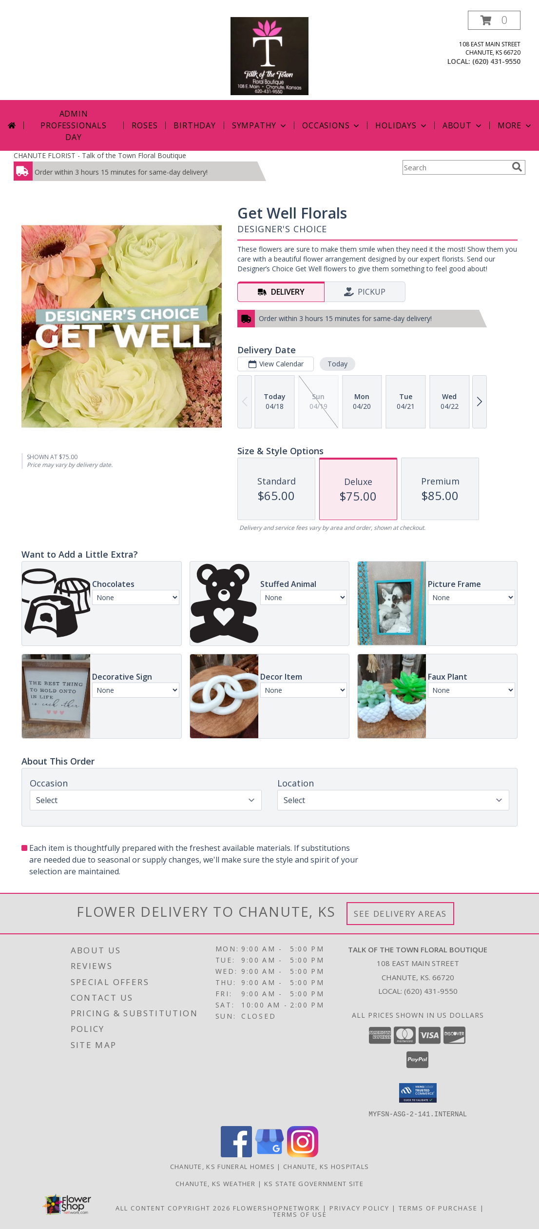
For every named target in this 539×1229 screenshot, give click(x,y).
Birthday (194, 125)
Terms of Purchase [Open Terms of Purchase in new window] (438, 1207)
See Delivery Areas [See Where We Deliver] (400, 913)
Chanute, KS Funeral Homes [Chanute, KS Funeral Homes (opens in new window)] (222, 1166)
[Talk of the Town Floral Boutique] (269, 55)
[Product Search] (455, 167)
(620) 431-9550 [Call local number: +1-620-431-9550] (496, 61)
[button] (494, 20)
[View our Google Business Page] (269, 1154)
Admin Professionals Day (73, 125)
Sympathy (260, 125)
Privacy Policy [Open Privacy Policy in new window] (359, 1207)
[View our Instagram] (302, 1154)
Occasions (331, 125)
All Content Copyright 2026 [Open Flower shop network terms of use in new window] (173, 1207)
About (463, 125)
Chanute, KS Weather (215, 1183)
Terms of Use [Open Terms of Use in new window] (300, 1213)
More (515, 125)
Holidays (401, 125)
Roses (144, 125)
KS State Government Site (314, 1183)
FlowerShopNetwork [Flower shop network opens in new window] (276, 1207)
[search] (517, 166)
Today (337, 363)
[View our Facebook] (236, 1154)
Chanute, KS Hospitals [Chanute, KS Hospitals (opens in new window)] (326, 1166)
